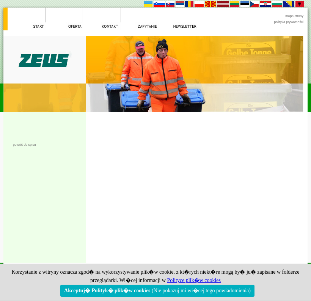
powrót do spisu (24, 145)
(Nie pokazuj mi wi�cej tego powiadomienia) (157, 290)
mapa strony (294, 16)
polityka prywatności (288, 22)
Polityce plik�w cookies (194, 280)
